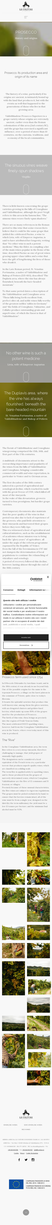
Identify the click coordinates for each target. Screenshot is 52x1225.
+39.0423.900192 (13, 1150)
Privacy (22, 1153)
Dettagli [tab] (21, 590)
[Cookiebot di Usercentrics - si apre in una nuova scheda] (31, 579)
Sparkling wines (10, 1125)
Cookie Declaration (32, 1153)
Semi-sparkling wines (33, 1125)
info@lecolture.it (39, 1150)
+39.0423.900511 (27, 1150)
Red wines (26, 1129)
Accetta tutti (26, 637)
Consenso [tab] (8, 590)
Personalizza (26, 645)
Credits (16, 1153)
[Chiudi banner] (48, 579)
